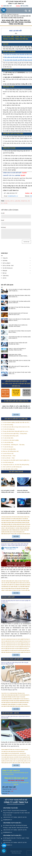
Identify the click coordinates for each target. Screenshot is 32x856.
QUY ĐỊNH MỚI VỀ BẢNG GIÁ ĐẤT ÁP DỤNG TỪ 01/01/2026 (13, 696)
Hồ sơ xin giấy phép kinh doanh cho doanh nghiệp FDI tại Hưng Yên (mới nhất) (16, 641)
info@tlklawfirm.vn (7, 819)
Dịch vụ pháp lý (6, 263)
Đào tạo (4, 273)
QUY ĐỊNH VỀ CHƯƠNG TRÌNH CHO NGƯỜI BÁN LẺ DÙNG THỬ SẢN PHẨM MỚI (15, 522)
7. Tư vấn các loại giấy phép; (8, 449)
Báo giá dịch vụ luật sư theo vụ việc (26, 392)
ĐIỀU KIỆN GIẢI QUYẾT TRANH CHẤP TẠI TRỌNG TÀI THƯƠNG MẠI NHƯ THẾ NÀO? (16, 533)
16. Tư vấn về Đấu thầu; (7, 442)
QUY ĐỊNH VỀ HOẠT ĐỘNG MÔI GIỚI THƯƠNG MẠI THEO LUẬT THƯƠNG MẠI (16, 526)
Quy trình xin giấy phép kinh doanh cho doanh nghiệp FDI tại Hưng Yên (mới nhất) (16, 639)
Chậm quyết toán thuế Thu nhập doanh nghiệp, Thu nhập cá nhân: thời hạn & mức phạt (16, 762)
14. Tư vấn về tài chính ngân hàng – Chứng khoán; (14, 433)
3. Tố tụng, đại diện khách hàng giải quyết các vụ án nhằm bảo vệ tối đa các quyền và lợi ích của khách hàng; (15, 431)
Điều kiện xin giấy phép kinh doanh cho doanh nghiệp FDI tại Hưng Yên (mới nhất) (16, 643)
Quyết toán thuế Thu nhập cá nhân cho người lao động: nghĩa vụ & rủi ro (16, 760)
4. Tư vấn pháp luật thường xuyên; (10, 435)
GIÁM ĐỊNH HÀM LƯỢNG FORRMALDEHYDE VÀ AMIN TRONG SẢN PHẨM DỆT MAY (15, 530)
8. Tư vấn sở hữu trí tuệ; (7, 453)
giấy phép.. (18, 200)
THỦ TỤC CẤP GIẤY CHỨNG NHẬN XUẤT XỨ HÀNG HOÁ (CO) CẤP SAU (16, 582)
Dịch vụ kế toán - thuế (8, 265)
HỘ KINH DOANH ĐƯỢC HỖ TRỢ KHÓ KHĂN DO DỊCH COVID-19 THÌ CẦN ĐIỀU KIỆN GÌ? (15, 516)
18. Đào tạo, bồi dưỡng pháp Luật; (10, 451)
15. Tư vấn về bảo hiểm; (7, 438)
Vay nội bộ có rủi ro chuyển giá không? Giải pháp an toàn (13, 693)
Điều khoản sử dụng (16, 852)
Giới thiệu (5, 260)
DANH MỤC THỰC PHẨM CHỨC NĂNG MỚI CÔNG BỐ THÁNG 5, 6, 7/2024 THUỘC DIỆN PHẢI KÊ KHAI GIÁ (14, 544)
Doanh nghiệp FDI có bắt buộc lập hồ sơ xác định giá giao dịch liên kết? (16, 758)
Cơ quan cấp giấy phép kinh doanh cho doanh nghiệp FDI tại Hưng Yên (15, 601)
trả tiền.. (6, 203)
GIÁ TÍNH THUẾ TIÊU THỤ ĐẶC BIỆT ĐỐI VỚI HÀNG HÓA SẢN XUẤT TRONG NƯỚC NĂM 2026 (15, 702)
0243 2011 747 (7, 6)
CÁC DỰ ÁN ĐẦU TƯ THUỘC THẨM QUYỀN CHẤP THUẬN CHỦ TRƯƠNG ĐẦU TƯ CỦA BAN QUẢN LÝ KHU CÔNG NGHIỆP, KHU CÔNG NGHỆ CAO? (7, 491)
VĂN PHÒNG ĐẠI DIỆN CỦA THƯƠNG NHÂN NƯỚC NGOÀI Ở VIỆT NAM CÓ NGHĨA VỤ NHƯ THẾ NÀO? (16, 524)
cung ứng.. (7, 200)
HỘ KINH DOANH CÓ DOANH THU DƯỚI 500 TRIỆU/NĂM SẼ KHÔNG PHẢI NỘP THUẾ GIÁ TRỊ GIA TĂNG (16, 700)
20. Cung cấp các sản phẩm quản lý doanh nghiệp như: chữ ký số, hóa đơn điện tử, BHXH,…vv (15, 460)
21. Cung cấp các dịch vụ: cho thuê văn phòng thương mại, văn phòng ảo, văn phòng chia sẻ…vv (15, 464)
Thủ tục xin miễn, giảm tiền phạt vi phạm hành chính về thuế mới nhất (15, 717)
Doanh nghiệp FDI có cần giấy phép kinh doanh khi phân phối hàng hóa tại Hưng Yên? (16, 650)
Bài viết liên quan (7, 284)
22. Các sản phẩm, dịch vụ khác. (9, 469)
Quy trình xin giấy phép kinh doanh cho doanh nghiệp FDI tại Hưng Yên (16, 644)
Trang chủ (5, 258)
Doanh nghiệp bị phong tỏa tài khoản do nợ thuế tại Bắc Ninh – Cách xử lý (16, 755)
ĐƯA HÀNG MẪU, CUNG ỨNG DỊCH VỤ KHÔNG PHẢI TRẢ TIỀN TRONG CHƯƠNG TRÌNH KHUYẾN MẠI (16, 22)
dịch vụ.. (12, 200)
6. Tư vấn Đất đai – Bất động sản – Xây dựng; (13, 444)
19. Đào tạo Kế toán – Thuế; (8, 455)
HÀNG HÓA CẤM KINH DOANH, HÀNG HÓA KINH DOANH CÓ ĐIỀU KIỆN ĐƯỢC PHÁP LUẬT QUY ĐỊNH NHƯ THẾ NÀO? (24, 491)
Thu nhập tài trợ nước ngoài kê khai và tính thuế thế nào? (13, 751)
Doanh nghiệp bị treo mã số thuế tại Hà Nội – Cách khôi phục (14, 753)
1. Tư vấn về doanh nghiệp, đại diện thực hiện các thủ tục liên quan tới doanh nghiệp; (15, 422)
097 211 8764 (24, 6)
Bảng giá (5, 270)
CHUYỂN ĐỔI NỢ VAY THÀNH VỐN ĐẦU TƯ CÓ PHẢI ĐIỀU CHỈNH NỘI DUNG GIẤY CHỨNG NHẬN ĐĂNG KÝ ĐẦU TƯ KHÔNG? (15, 586)
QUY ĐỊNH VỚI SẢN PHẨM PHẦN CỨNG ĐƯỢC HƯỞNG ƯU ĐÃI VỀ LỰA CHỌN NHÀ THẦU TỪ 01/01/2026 (16, 706)
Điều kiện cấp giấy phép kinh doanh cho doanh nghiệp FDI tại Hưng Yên (16, 652)
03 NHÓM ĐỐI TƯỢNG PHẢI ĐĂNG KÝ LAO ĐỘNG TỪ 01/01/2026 (14, 704)
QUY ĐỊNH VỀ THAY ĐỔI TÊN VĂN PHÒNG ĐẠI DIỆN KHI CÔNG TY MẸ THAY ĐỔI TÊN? (24, 512)
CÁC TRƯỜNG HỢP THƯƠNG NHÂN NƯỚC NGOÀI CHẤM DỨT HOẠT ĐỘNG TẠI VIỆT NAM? (8, 512)
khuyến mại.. (24, 200)
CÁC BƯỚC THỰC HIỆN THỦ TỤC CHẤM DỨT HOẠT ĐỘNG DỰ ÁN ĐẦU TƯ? (16, 584)
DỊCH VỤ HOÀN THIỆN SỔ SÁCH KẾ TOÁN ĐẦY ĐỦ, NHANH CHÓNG (15, 588)
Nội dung (3, 227)
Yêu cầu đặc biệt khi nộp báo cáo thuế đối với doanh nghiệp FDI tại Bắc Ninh (16, 757)
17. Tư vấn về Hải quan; (7, 446)
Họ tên (3, 213)
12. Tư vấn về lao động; (7, 424)
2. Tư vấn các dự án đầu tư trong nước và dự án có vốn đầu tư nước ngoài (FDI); (15, 427)
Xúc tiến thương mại (7, 268)
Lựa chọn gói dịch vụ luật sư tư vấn (16, 392)
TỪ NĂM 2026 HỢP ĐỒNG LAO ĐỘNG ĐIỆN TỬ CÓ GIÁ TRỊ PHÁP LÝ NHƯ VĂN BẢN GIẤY (15, 698)
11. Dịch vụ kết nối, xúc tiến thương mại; (11, 466)
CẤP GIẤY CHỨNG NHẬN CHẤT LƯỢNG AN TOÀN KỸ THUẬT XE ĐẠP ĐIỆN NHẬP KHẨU (15, 581)
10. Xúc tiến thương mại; (7, 462)
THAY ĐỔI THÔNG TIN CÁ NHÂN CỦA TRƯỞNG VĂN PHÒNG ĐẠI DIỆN (16, 520)
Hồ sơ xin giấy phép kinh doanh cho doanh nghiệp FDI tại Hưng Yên (15, 648)
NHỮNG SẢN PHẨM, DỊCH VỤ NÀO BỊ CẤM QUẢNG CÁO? (13, 531)
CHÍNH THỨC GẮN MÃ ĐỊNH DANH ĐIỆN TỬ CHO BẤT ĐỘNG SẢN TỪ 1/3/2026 (15, 695)
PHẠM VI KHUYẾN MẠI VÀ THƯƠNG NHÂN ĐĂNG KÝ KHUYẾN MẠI (15, 518)
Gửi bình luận (26, 241)
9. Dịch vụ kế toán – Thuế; (8, 458)
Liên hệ (4, 278)
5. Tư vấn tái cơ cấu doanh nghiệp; (10, 440)
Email (2, 220)
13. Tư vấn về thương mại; (8, 429)
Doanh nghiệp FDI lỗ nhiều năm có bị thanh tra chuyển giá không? (15, 749)
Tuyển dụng (5, 275)
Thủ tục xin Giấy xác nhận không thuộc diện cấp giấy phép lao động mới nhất (14, 663)
